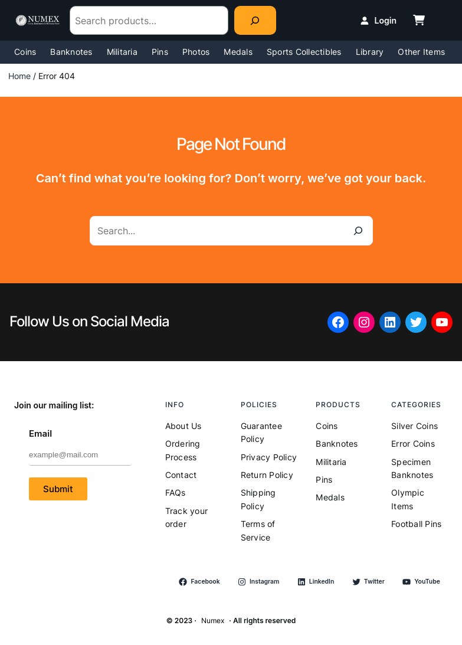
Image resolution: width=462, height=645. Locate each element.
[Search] (255, 20)
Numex (212, 620)
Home (19, 76)
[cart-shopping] (419, 20)
